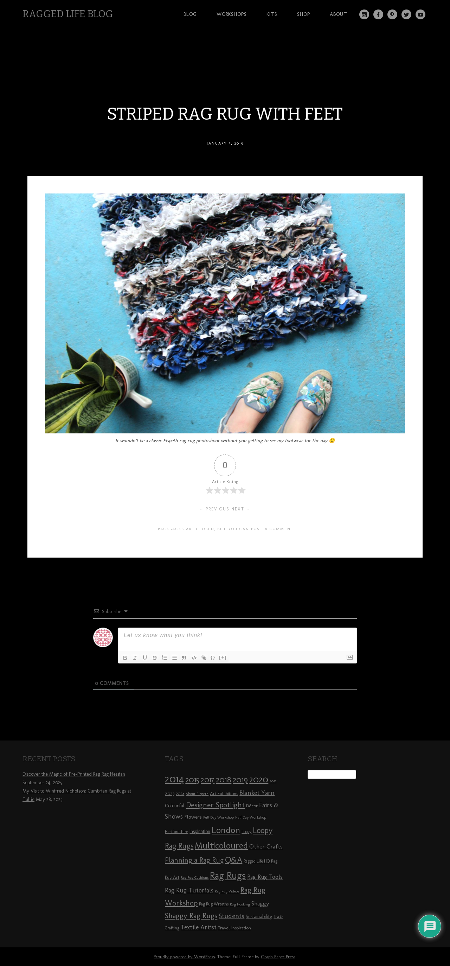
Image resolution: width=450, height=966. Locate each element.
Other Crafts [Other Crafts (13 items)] (266, 846)
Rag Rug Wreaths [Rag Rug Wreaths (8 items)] (214, 904)
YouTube (420, 14)
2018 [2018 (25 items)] (223, 779)
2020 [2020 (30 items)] (258, 779)
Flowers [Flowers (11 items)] (193, 817)
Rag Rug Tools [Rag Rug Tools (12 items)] (265, 876)
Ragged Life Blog (67, 14)
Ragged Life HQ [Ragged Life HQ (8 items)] (257, 861)
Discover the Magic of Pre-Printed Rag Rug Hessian (73, 774)
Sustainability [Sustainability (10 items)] (259, 917)
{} (213, 657)
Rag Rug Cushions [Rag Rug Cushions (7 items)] (194, 877)
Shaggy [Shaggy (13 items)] (260, 903)
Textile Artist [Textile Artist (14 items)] (199, 927)
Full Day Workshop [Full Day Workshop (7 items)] (218, 817)
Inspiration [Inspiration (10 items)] (199, 831)
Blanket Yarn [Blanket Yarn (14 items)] (257, 793)
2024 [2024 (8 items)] (180, 793)
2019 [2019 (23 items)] (240, 779)
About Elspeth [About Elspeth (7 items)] (197, 794)
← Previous (214, 509)
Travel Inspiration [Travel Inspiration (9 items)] (234, 927)
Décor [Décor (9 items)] (252, 805)
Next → (241, 509)
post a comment (272, 528)
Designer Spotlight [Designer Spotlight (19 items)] (215, 804)
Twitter (406, 14)
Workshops (232, 14)
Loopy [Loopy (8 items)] (246, 831)
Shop (303, 14)
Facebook (378, 14)
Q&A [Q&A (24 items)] (233, 860)
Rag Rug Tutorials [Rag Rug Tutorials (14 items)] (189, 890)
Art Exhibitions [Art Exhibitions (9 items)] (224, 793)
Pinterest (392, 14)
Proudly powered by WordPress (184, 956)
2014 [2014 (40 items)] (174, 779)
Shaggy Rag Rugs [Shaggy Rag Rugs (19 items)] (191, 915)
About (338, 14)
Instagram (364, 14)
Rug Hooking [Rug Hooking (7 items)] (240, 904)
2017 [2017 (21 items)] (207, 779)
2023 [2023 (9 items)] (169, 793)
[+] (223, 657)
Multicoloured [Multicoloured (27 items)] (221, 845)
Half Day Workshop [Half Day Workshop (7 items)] (250, 817)
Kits (271, 14)
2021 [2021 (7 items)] (273, 781)
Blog (190, 14)
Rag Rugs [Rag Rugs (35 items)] (228, 875)
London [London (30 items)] (226, 829)
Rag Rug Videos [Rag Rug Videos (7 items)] (227, 891)
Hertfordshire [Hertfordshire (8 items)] (176, 831)
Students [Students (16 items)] (231, 916)
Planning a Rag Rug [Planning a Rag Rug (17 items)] (194, 860)
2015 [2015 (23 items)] (192, 779)
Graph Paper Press (278, 956)
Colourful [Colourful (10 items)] (175, 806)
